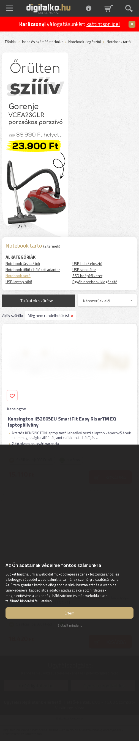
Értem (69, 613)
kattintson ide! (103, 24)
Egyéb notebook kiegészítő (94, 282)
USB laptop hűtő (19, 282)
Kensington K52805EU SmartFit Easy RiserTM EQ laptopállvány (62, 422)
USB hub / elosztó (87, 263)
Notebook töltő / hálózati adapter (33, 269)
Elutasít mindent (70, 625)
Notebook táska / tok (23, 263)
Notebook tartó (18, 275)
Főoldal (11, 42)
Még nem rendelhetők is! (48, 315)
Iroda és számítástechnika (42, 42)
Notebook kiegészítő (84, 42)
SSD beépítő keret (87, 275)
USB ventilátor (84, 269)
